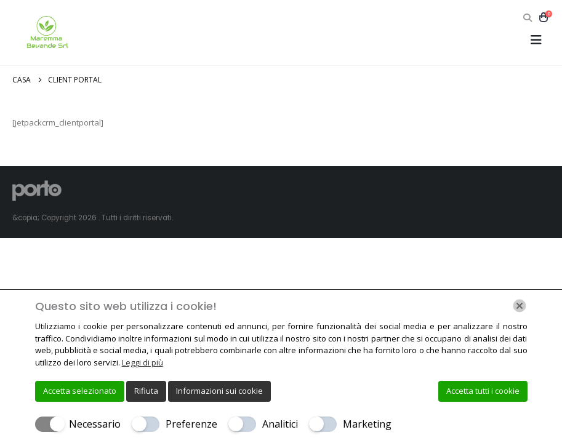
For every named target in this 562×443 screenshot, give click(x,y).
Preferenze (191, 424)
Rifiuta (146, 390)
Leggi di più (142, 362)
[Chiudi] (520, 306)
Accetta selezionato (79, 390)
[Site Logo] (46, 32)
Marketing (367, 424)
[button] (527, 18)
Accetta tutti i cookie (483, 390)
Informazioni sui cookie (219, 390)
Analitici (280, 424)
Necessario (95, 424)
